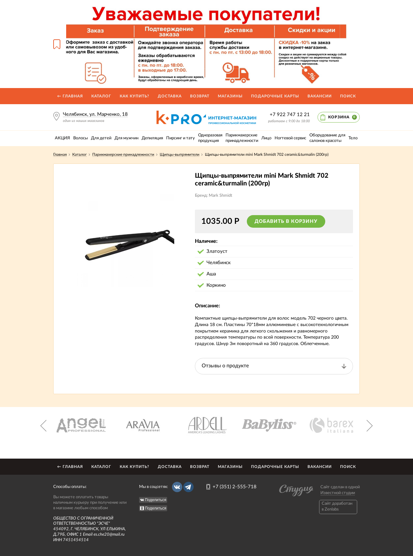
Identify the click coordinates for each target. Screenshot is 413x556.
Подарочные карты (275, 96)
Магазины (230, 96)
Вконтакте (177, 487)
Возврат (199, 96)
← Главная (70, 96)
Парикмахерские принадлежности (123, 154)
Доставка (170, 96)
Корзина (342, 117)
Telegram (188, 487)
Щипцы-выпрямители (179, 154)
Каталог (101, 96)
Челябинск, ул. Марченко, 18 (95, 114)
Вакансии (319, 96)
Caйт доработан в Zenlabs (337, 506)
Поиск (348, 96)
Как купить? (134, 96)
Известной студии (337, 493)
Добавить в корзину (286, 221)
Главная (60, 154)
